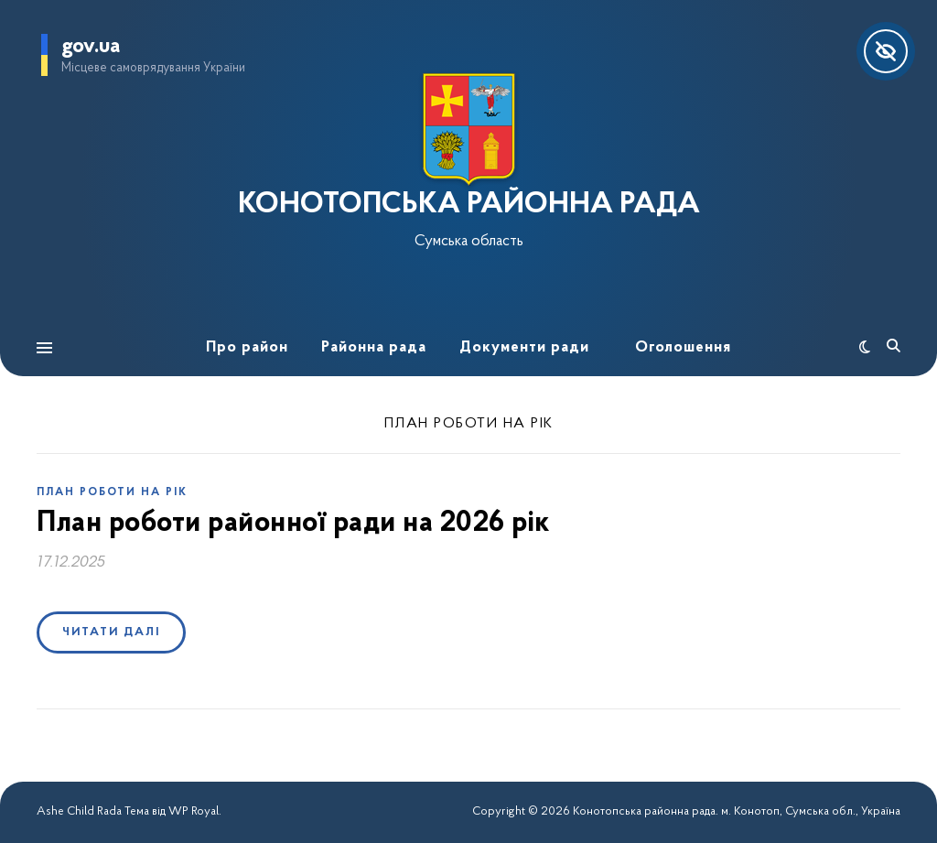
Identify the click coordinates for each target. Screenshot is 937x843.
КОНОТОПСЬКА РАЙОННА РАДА (469, 205)
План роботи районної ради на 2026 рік (293, 523)
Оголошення (683, 347)
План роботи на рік (112, 492)
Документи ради (524, 347)
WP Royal (193, 811)
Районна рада (373, 347)
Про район (247, 347)
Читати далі (111, 632)
